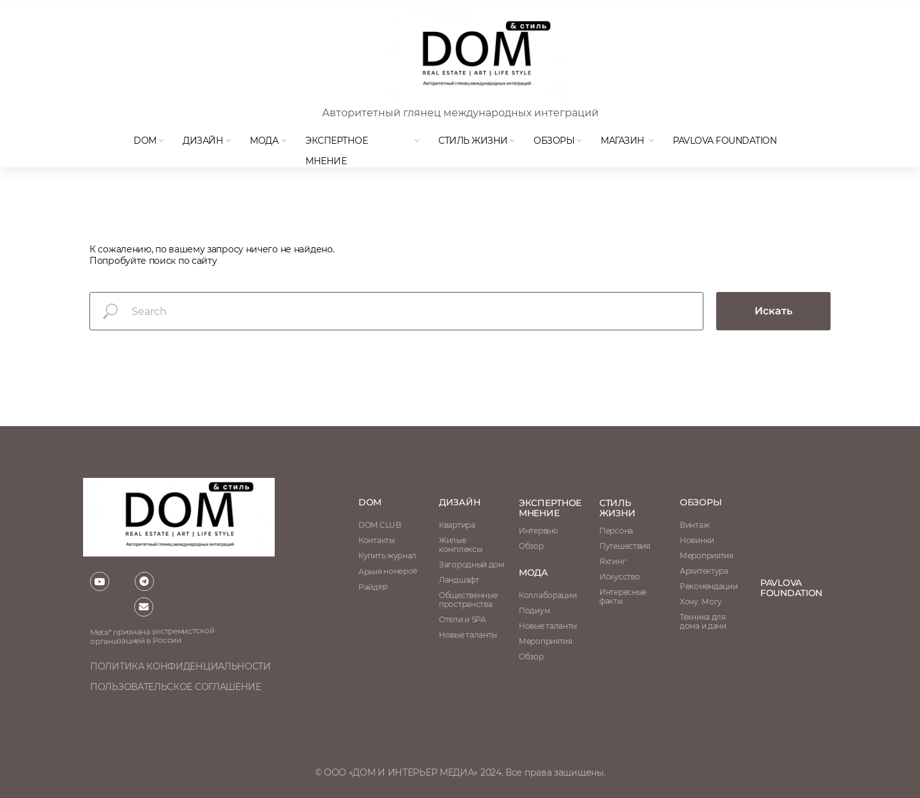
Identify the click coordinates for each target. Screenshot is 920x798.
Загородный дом (471, 564)
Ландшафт (459, 580)
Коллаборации (547, 595)
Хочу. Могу (701, 601)
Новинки (697, 540)
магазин (623, 140)
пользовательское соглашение (175, 687)
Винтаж (694, 525)
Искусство (619, 576)
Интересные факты (623, 596)
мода (264, 140)
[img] (476, 56)
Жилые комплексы (460, 544)
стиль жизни (617, 508)
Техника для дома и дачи (703, 621)
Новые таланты (548, 626)
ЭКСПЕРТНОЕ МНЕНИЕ (550, 508)
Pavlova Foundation (724, 140)
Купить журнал (387, 555)
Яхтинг (612, 561)
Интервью (538, 530)
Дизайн (203, 140)
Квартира (457, 525)
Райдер (372, 586)
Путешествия (624, 546)
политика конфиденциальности (180, 666)
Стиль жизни (473, 140)
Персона (616, 530)
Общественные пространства (468, 599)
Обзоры (553, 140)
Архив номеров (387, 570)
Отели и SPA (462, 619)
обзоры (700, 502)
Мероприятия (706, 555)
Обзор (531, 546)
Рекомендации (708, 586)
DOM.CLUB (379, 525)
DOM (145, 140)
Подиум (534, 610)
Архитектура (704, 571)
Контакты (376, 540)
